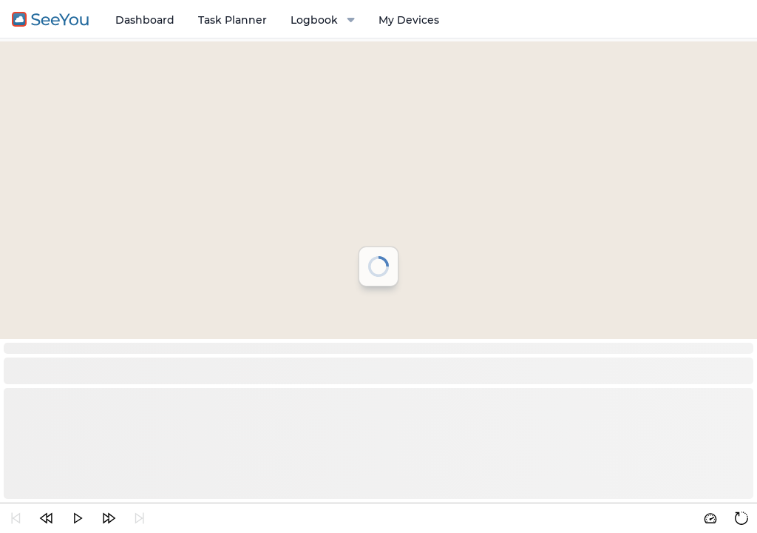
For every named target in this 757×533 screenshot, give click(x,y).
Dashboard (144, 20)
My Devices (408, 20)
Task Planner (232, 20)
